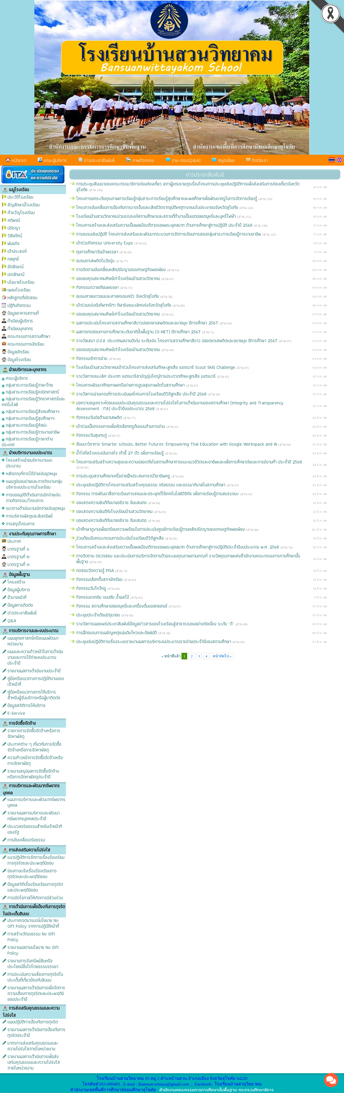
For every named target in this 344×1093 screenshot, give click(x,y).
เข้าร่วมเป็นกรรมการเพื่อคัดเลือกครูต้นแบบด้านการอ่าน (121, 426)
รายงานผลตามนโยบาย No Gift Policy (33, 950)
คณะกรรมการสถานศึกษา (28, 336)
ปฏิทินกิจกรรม (19, 305)
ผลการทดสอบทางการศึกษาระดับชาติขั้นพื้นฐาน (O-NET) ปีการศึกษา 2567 (139, 331)
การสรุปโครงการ (20, 523)
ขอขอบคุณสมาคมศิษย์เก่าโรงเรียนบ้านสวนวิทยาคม (118, 278)
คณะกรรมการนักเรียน (25, 344)
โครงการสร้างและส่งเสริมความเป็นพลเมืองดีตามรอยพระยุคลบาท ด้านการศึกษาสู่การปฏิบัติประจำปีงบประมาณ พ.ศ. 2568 (178, 547)
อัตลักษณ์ (15, 266)
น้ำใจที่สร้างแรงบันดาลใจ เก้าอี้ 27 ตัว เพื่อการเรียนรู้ (120, 453)
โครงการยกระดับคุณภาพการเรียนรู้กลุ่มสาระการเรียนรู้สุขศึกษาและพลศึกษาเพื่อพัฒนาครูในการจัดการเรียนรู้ (167, 198)
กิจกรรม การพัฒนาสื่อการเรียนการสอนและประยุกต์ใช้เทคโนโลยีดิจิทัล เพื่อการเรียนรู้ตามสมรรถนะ (158, 493)
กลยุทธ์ (13, 259)
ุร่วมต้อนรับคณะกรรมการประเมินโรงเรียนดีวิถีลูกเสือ (120, 538)
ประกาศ (14, 541)
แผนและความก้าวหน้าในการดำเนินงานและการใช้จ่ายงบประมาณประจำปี (35, 657)
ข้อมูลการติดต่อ (20, 605)
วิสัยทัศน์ (14, 235)
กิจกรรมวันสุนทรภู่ (92, 435)
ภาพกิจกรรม (140, 160)
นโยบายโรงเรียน (20, 282)
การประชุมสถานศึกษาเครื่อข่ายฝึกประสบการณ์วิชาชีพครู (123, 475)
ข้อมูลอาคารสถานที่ (23, 313)
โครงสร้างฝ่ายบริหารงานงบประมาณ (29, 463)
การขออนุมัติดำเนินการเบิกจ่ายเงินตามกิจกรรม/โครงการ (33, 497)
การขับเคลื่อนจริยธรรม (26, 839)
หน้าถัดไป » (222, 656)
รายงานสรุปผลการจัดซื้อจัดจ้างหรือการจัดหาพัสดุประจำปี (33, 773)
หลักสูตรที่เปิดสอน (22, 297)
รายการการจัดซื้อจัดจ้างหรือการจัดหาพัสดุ (33, 733)
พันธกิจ (13, 243)
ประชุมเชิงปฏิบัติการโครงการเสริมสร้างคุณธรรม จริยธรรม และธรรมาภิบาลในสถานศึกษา (151, 484)
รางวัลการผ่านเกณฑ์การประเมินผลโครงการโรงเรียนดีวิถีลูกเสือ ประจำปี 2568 (142, 393)
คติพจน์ (13, 220)
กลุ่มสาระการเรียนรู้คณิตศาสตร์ (30, 391)
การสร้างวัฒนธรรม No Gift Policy (31, 936)
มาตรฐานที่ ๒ (18, 556)
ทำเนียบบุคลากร (20, 328)
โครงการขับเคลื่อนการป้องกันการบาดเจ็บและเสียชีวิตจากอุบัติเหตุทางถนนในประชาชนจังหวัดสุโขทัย (157, 207)
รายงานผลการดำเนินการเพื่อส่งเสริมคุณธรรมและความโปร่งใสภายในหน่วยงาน (33, 1062)
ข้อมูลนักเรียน (18, 351)
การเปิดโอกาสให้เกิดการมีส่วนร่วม (35, 897)
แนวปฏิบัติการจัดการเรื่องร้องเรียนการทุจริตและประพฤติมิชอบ (35, 860)
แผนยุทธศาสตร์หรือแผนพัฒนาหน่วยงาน (32, 640)
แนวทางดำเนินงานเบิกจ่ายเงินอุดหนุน (35, 508)
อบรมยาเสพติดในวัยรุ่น (96, 260)
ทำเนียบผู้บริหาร (20, 320)
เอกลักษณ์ (15, 274)
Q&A (11, 620)
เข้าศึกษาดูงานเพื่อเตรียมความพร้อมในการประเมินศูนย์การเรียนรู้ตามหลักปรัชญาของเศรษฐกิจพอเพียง (161, 529)
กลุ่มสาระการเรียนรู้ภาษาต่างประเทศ (27, 441)
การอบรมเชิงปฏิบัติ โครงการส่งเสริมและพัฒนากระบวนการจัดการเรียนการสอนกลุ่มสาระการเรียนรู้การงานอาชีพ (169, 234)
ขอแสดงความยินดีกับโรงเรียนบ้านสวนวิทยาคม (115, 511)
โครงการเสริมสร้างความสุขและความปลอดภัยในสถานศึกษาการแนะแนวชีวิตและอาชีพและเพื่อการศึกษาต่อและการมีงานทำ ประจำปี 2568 (189, 461)
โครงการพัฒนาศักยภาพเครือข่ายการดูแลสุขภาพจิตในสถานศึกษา (131, 385)
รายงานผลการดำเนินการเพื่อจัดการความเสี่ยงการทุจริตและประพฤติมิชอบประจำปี (36, 993)
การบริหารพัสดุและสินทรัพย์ (29, 516)
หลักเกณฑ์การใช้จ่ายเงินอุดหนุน (31, 473)
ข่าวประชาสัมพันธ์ (96, 160)
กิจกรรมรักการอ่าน (92, 358)
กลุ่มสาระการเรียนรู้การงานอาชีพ (31, 431)
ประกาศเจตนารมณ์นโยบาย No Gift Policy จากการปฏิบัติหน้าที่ (33, 923)
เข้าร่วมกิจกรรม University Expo (105, 242)
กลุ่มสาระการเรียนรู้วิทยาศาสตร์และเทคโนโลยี (33, 401)
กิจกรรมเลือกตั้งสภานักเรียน (100, 579)
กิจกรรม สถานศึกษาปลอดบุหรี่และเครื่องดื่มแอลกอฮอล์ (122, 606)
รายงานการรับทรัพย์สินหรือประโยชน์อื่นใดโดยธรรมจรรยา (32, 963)
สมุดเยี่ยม (223, 160)
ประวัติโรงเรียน (20, 197)
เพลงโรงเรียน (18, 289)
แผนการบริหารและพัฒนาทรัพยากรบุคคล (36, 802)
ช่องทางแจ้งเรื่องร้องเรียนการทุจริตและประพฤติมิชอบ (32, 873)
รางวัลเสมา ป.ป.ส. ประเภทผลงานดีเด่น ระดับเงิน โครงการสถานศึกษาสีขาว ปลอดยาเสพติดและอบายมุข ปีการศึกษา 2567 (177, 340)
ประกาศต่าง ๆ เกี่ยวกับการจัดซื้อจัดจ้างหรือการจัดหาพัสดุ (34, 747)
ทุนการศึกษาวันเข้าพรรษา (98, 251)
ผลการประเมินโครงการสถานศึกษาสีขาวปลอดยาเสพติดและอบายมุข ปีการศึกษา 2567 (148, 322)
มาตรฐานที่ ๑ (18, 549)
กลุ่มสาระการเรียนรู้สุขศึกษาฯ (28, 418)
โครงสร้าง (16, 581)
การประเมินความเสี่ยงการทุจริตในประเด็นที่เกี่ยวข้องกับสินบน (35, 977)
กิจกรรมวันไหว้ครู (92, 588)
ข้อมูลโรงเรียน (19, 359)
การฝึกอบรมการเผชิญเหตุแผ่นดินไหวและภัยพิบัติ (117, 632)
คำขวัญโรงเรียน (21, 212)
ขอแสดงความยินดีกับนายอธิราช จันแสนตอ (112, 502)
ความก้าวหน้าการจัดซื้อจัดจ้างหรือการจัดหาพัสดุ (35, 760)
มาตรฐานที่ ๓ (18, 564)
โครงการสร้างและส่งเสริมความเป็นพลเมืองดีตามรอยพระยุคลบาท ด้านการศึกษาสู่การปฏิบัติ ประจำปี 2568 (165, 225)
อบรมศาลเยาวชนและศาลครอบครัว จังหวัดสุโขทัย (118, 296)
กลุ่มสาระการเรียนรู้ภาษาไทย (27, 384)
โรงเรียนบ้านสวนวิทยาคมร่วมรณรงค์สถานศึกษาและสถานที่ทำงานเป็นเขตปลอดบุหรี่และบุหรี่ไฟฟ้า (156, 216)
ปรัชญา (13, 228)
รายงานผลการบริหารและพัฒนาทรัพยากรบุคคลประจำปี (33, 815)
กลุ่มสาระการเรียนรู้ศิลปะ (24, 425)
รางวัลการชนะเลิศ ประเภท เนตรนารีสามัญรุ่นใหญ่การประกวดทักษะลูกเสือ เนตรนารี (146, 376)
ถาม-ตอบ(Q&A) (183, 160)
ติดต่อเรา (257, 160)
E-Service (16, 713)
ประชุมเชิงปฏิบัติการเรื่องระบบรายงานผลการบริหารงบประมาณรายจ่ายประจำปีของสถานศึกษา (154, 641)
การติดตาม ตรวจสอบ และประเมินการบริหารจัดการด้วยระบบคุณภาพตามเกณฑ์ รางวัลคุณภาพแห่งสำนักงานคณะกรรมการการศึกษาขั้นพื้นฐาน (188, 558)
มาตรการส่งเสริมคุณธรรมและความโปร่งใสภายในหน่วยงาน (32, 1045)
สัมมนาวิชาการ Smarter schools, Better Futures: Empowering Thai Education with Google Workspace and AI (177, 444)
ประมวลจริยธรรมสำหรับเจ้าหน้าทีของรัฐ (34, 829)
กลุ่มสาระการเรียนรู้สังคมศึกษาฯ (30, 411)
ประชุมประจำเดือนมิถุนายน (98, 614)
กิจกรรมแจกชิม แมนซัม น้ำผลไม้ (103, 597)
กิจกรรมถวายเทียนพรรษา (98, 287)
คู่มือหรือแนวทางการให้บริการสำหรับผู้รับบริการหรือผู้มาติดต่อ (33, 694)
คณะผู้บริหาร (52, 160)
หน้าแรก (16, 160)
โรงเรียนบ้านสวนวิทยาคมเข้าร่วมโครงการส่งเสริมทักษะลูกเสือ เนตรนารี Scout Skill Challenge (156, 367)
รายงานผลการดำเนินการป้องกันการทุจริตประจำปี (36, 1032)
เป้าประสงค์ (17, 251)
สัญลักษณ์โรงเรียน (23, 204)
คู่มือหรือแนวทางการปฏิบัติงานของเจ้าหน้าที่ (35, 681)
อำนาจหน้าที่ (16, 597)
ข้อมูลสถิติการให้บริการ (26, 705)
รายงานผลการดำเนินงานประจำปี (33, 670)
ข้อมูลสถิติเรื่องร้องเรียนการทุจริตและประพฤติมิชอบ (35, 887)
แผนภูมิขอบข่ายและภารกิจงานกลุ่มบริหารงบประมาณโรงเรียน (34, 484)
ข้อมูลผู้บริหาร (18, 589)
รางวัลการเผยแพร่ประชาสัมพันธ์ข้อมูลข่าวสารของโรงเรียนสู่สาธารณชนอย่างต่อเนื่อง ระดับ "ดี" (155, 623)
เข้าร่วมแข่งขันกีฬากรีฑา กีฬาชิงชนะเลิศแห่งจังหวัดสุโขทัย (124, 305)
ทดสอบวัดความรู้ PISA (95, 570)
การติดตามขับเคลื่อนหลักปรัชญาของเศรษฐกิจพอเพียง (121, 269)
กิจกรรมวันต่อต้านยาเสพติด (99, 417)
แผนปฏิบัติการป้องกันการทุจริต (32, 1021)
